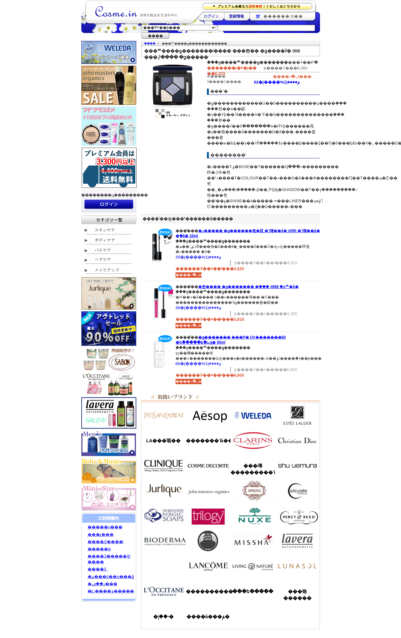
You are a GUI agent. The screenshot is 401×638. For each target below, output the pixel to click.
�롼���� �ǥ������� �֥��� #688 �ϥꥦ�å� (248, 287)
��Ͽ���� (236, 16)
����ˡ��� (163, 465)
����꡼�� (163, 490)
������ (252, 440)
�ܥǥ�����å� (208, 540)
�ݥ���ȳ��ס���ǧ (111, 576)
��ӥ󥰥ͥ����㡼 (252, 566)
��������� (297, 540)
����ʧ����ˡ (106, 541)
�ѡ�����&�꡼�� (297, 515)
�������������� (163, 415)
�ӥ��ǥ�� (163, 540)
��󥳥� (208, 566)
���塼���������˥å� (252, 469)
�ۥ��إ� (163, 616)
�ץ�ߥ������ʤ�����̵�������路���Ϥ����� (259, 6)
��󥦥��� (163, 566)
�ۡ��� (149, 43)
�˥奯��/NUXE (252, 515)
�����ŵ (99, 549)
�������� (211, 16)
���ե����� (252, 591)
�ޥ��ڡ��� (102, 583)
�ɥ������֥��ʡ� (163, 515)
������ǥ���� (208, 465)
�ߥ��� (252, 540)
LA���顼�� (163, 440)
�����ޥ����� (208, 490)
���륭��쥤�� (297, 490)
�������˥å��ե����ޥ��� (208, 440)
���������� (163, 591)
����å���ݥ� (208, 616)
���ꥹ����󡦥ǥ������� (297, 440)
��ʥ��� (297, 566)
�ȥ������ (208, 515)
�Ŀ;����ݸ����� (111, 591)
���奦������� (297, 465)
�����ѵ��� (105, 527)
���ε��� (101, 534)
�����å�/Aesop (208, 415)
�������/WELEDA (252, 415)
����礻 (98, 569)
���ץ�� (252, 490)
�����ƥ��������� (297, 415)
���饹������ (297, 595)
